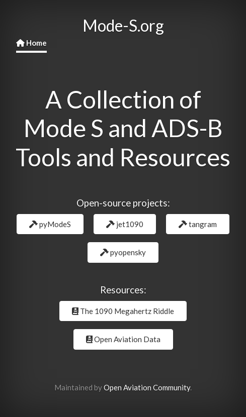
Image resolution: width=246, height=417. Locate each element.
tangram (198, 224)
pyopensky (123, 252)
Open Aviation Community (147, 387)
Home (31, 42)
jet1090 (124, 224)
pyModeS (50, 224)
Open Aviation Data (123, 339)
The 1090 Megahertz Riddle (123, 311)
